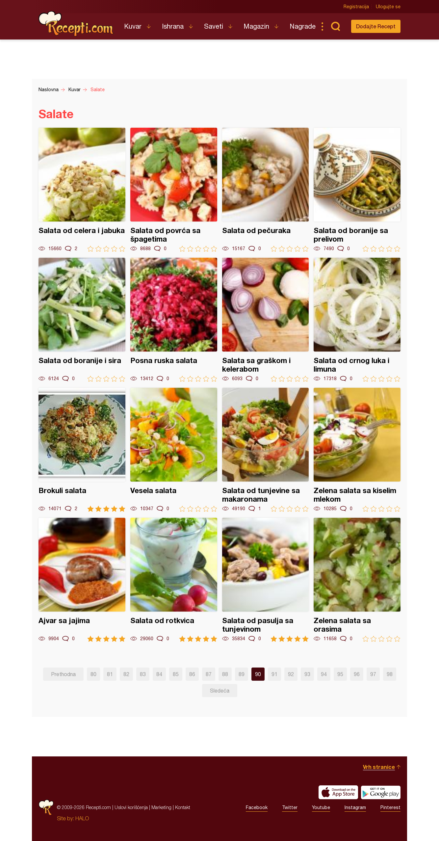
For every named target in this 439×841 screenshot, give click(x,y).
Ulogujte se (388, 6)
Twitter (289, 807)
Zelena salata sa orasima (357, 580)
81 (110, 674)
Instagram (355, 807)
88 (225, 674)
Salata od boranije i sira (82, 320)
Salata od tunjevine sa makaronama (265, 450)
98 (390, 674)
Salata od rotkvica (173, 580)
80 (93, 674)
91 (274, 674)
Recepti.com (76, 24)
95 (340, 674)
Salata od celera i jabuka (82, 190)
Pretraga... (335, 26)
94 (324, 674)
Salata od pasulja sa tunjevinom (265, 580)
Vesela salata (173, 450)
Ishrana (173, 26)
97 (373, 674)
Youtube (321, 807)
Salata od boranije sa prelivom (357, 190)
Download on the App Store (338, 792)
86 (192, 674)
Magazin (256, 26)
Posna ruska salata (173, 320)
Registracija (356, 6)
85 (176, 674)
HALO (82, 818)
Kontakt (182, 807)
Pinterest (390, 807)
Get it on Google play (380, 792)
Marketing (161, 807)
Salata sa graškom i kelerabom (265, 320)
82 (126, 674)
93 (307, 674)
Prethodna (63, 674)
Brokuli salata (82, 450)
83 (143, 674)
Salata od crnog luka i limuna (357, 320)
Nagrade (303, 26)
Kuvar (133, 26)
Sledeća (219, 691)
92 (291, 674)
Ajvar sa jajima (82, 580)
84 (159, 674)
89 (242, 674)
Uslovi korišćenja (131, 807)
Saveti (213, 26)
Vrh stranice (379, 767)
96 (357, 674)
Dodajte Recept (376, 26)
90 (258, 674)
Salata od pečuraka (265, 190)
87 (209, 674)
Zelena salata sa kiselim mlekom (357, 450)
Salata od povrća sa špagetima (173, 190)
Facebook (257, 807)
